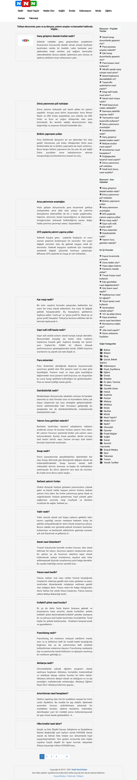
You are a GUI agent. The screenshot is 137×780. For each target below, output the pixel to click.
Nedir (20, 10)
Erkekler (108, 378)
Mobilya (108, 404)
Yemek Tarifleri (111, 462)
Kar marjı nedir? (110, 220)
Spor (106, 453)
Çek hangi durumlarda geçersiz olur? (109, 56)
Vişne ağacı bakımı (111, 265)
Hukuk (107, 391)
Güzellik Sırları (111, 388)
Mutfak (107, 411)
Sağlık (62, 10)
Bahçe (107, 350)
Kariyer (21, 18)
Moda (98, 10)
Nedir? (107, 424)
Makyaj (107, 401)
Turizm (107, 459)
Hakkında (71, 776)
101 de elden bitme (111, 314)
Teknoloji (33, 18)
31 (67, 756)
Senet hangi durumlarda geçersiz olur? (109, 40)
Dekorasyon (85, 10)
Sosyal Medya (111, 449)
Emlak (72, 10)
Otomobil (108, 427)
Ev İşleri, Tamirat (112, 382)
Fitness (107, 385)
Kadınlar (108, 395)
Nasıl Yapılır (33, 10)
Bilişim (107, 353)
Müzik (107, 414)
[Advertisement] (55, 81)
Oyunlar (108, 430)
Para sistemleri (109, 230)
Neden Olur (48, 10)
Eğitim (108, 10)
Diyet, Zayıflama (112, 369)
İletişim (80, 776)
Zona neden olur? (111, 262)
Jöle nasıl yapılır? (111, 330)
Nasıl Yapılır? (110, 417)
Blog (106, 356)
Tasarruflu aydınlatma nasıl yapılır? (107, 85)
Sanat (107, 440)
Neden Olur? (110, 420)
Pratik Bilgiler (110, 433)
